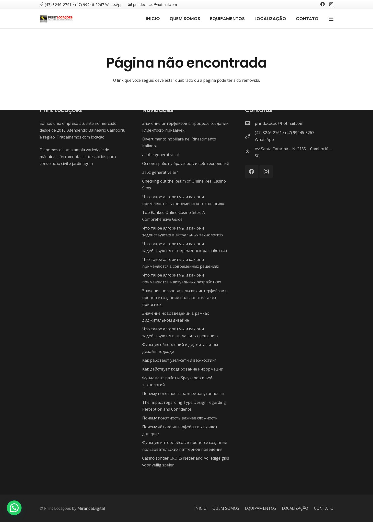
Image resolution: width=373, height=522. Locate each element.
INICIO (200, 508)
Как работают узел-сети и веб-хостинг (179, 360)
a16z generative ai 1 (160, 172)
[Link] (56, 18)
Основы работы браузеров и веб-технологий (185, 163)
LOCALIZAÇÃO (295, 508)
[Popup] (331, 18)
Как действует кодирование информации (182, 369)
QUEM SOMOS (225, 508)
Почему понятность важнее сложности (180, 418)
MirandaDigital (91, 508)
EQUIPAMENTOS (260, 508)
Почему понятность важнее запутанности (183, 393)
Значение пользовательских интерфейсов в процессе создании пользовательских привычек (185, 297)
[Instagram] (331, 4)
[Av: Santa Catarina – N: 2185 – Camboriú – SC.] (250, 152)
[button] (14, 507)
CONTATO (323, 508)
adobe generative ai (160, 154)
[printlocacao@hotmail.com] (250, 123)
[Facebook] (322, 4)
